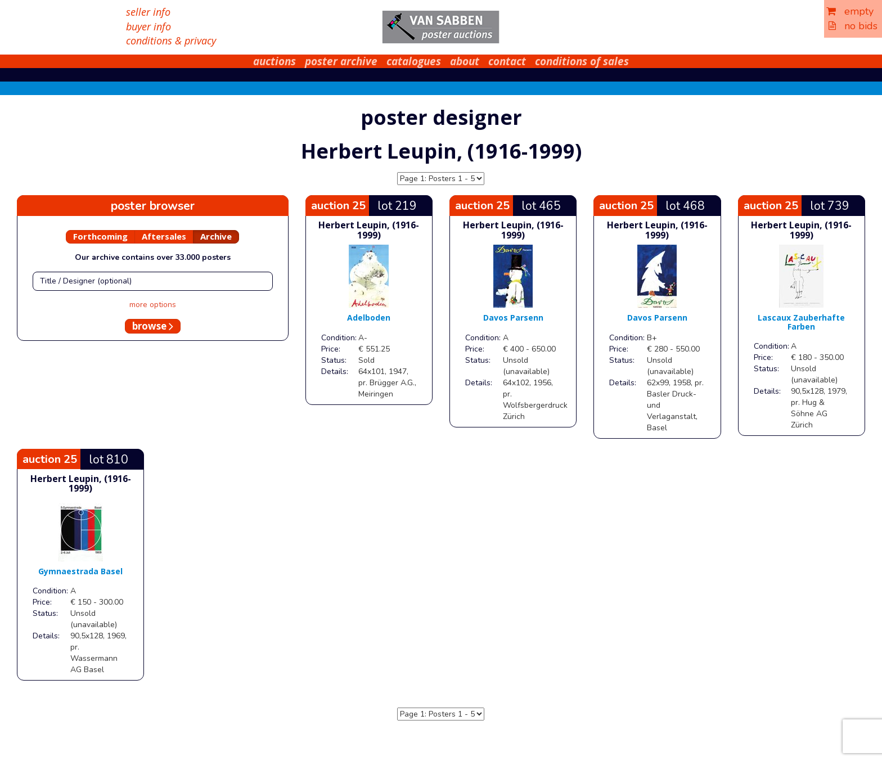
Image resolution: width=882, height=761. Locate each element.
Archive (216, 236)
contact (507, 61)
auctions (274, 61)
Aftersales (164, 236)
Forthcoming (100, 236)
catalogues (413, 61)
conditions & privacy (171, 40)
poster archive (341, 61)
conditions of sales (582, 61)
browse (152, 325)
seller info (148, 12)
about (464, 61)
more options (152, 304)
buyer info (148, 26)
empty (850, 11)
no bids (853, 26)
